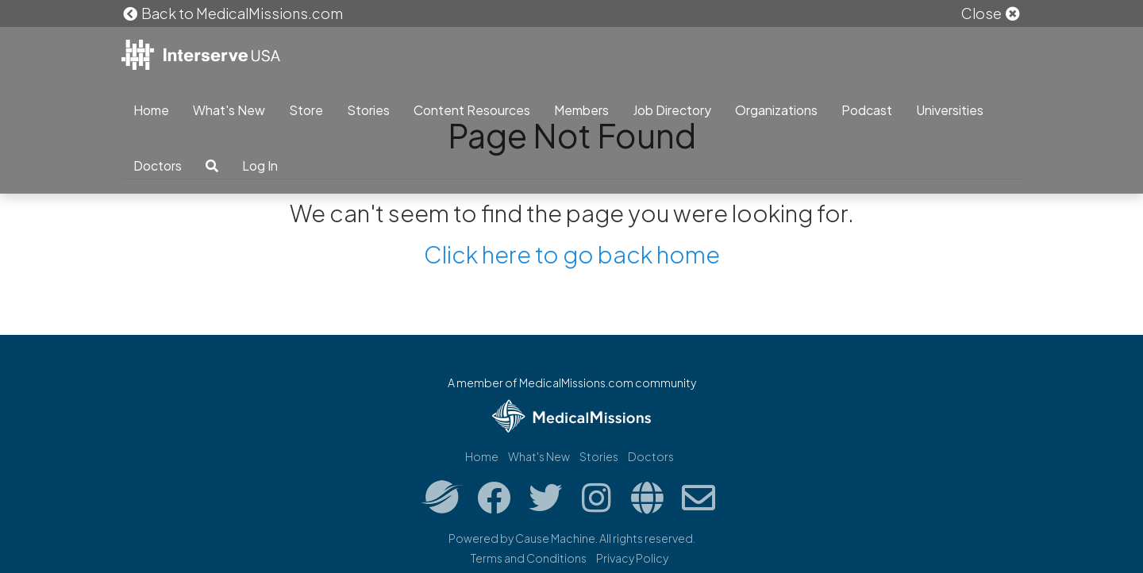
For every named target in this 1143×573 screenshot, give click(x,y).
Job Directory (672, 110)
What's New (229, 110)
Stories (368, 110)
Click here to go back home (572, 254)
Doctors (157, 165)
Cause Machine (555, 538)
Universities (949, 110)
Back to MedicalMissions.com (232, 13)
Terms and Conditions (529, 558)
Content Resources (472, 110)
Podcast (866, 110)
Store (306, 110)
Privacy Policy (632, 558)
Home (151, 110)
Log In (260, 165)
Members (581, 110)
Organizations (776, 110)
